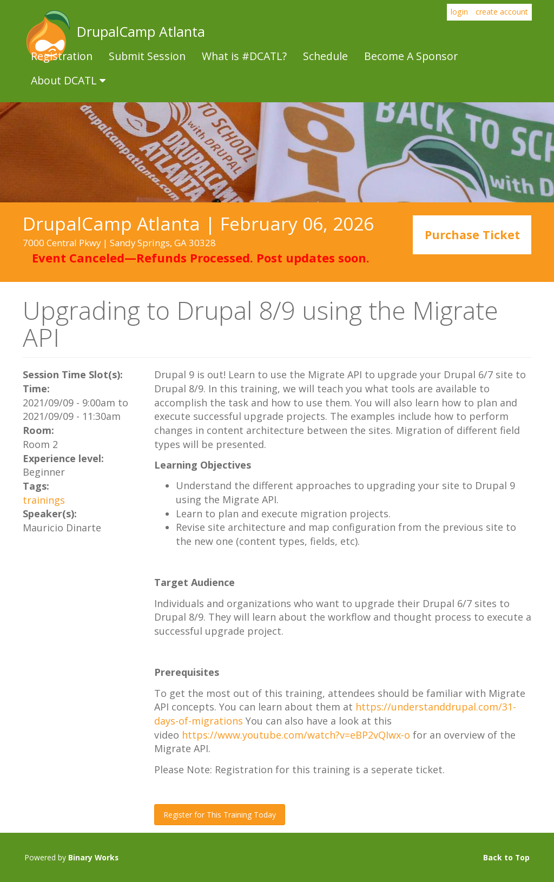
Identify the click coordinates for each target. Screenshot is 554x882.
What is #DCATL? (244, 56)
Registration (62, 56)
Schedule (325, 56)
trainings (44, 499)
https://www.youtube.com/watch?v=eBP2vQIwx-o (296, 734)
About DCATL (68, 80)
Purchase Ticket (472, 235)
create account (502, 11)
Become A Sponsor (411, 56)
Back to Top (506, 857)
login (459, 11)
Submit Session (147, 56)
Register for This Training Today (219, 814)
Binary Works (93, 857)
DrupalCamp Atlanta (47, 36)
